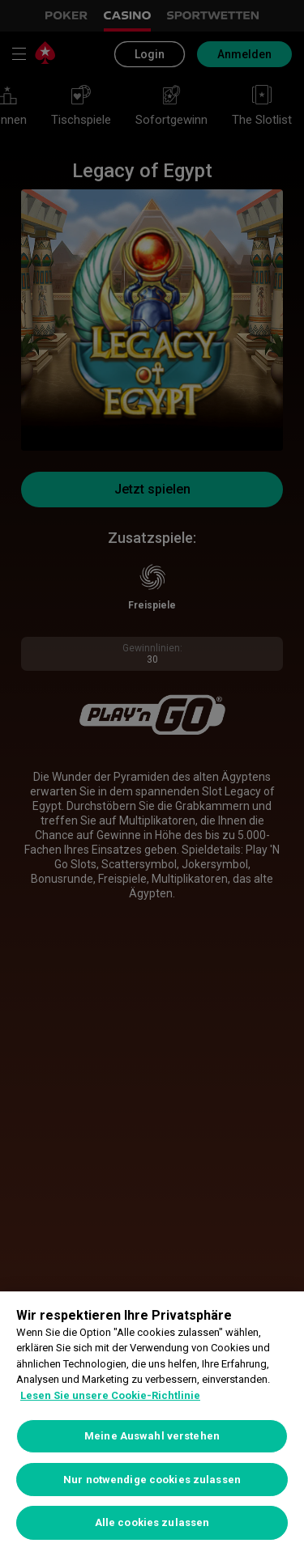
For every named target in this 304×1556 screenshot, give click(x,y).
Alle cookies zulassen (152, 1522)
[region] (152, 1423)
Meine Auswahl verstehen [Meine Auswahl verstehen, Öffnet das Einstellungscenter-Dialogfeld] (152, 1436)
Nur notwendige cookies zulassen (152, 1479)
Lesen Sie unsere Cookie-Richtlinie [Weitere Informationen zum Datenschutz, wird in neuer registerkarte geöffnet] (110, 1395)
